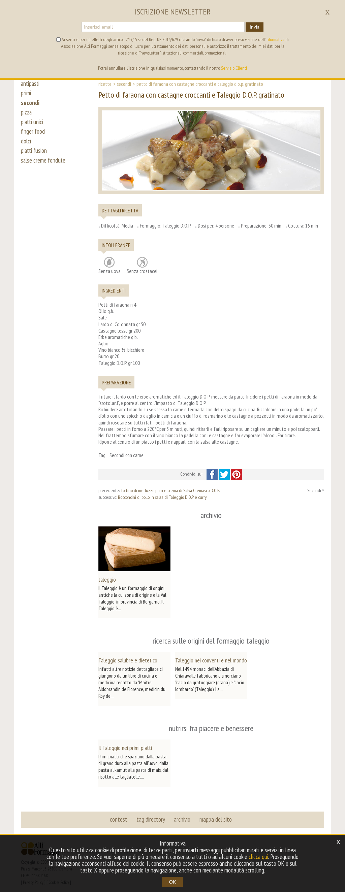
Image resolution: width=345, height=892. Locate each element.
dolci (26, 144)
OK (172, 882)
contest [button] (119, 815)
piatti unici (32, 124)
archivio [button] (182, 815)
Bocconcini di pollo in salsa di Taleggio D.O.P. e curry (162, 497)
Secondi (124, 83)
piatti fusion (34, 154)
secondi (30, 103)
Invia (254, 27)
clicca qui (258, 857)
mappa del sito (215, 815)
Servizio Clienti (234, 68)
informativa (274, 39)
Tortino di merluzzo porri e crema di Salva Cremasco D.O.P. (170, 490)
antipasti (31, 83)
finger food (33, 134)
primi (26, 93)
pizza (27, 113)
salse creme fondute (44, 164)
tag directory (150, 815)
